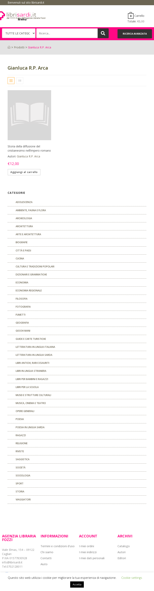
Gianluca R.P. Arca (28, 156)
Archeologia (24, 218)
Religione (21, 443)
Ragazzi (21, 435)
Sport (19, 483)
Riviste (20, 451)
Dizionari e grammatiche (31, 274)
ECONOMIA (22, 282)
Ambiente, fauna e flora (31, 210)
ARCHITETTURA (24, 226)
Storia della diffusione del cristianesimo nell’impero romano (29, 148)
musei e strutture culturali (33, 395)
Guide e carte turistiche (31, 339)
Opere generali (25, 411)
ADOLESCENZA (24, 202)
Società (20, 467)
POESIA (20, 419)
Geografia (22, 322)
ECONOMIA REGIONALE (29, 290)
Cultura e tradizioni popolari (35, 266)
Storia (20, 491)
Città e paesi (23, 250)
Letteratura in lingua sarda (34, 355)
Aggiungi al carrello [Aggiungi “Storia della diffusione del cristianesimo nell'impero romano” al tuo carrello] (24, 172)
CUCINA (20, 258)
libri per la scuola (27, 387)
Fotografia (23, 306)
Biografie (21, 242)
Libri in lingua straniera (31, 371)
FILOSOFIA (21, 298)
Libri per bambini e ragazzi (32, 379)
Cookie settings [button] (131, 578)
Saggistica (22, 459)
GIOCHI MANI (23, 330)
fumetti (20, 314)
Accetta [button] (77, 584)
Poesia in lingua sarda (30, 427)
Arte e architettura (28, 234)
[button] (135, 33)
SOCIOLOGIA (23, 475)
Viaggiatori (23, 499)
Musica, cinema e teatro (31, 403)
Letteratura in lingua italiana (35, 347)
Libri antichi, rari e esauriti (32, 363)
